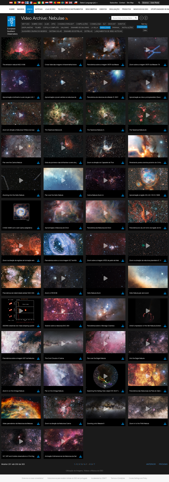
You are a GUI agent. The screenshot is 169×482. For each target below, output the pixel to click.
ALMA (47, 24)
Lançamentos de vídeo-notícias (108, 31)
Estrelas (88, 31)
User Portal (155, 3)
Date (145, 30)
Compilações (82, 24)
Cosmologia (95, 24)
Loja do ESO (50, 9)
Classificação (142, 27)
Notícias (39, 9)
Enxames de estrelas (73, 31)
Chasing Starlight (66, 24)
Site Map (130, 3)
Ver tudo (25, 24)
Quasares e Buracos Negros (34, 31)
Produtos (126, 9)
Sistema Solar (55, 31)
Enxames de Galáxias (80, 28)
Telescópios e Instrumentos (70, 9)
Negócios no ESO (140, 9)
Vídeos (30, 10)
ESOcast (112, 24)
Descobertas (91, 9)
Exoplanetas (27, 28)
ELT (104, 24)
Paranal (116, 28)
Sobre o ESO (37, 24)
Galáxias (65, 28)
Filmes (38, 28)
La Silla (94, 28)
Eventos (103, 9)
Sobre (12, 9)
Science (145, 3)
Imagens (20, 9)
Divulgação (114, 9)
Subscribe (114, 3)
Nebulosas (105, 28)
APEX (53, 24)
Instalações (127, 28)
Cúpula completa (51, 28)
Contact (122, 3)
